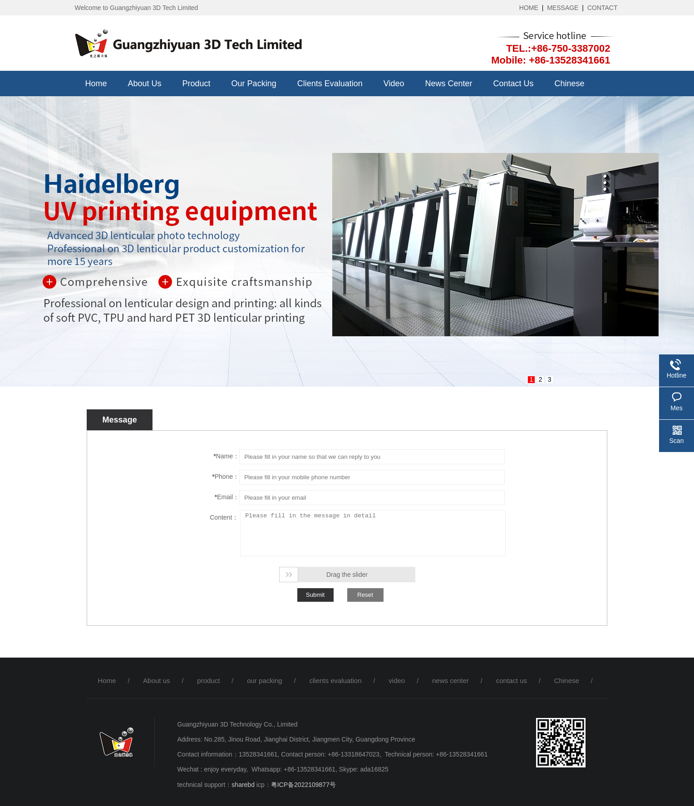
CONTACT (602, 7)
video (394, 83)
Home (96, 83)
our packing (253, 83)
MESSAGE (562, 7)
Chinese (570, 83)
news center (448, 83)
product (196, 83)
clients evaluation (330, 83)
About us (145, 83)
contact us (513, 83)
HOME (528, 7)
